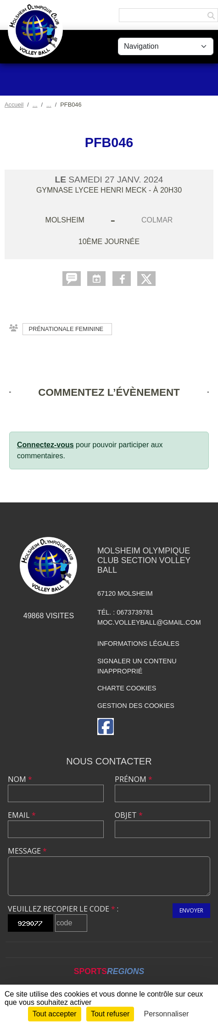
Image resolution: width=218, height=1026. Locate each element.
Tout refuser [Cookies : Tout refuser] (110, 1014)
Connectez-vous (45, 445)
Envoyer (191, 910)
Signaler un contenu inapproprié (137, 666)
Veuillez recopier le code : (63, 909)
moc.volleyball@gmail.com (149, 622)
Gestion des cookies (135, 705)
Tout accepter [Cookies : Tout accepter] (55, 1014)
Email (22, 815)
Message (27, 851)
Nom (20, 779)
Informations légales (138, 643)
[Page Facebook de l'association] (105, 726)
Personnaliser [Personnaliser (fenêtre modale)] (166, 1014)
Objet (129, 815)
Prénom (133, 779)
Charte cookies (126, 688)
